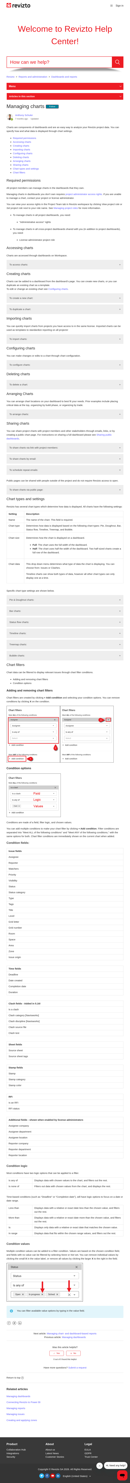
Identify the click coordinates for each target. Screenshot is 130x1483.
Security (11, 1456)
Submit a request (77, 1367)
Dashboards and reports (64, 76)
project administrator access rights (84, 194)
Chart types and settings (26, 168)
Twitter (14, 1325)
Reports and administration (33, 76)
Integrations (13, 1453)
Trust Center (91, 1456)
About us (50, 1449)
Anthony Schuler (24, 115)
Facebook (9, 1325)
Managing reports (16, 1408)
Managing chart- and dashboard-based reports (71, 1333)
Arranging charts (22, 161)
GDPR (87, 1453)
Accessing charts (22, 142)
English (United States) (75, 1476)
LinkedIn (19, 1325)
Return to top (15, 1377)
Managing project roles (66, 208)
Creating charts (21, 145)
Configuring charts (23, 153)
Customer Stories (55, 1456)
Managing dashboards (74, 1337)
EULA (87, 1449)
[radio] (56, 1353)
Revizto (11, 76)
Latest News (52, 1453)
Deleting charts (21, 157)
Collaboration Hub (16, 1449)
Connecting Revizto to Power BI (24, 1402)
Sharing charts (21, 164)
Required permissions (24, 138)
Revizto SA (57, 1469)
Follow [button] (52, 106)
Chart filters (19, 172)
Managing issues (16, 1414)
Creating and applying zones (22, 1420)
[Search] (59, 62)
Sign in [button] (120, 5)
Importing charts (21, 149)
